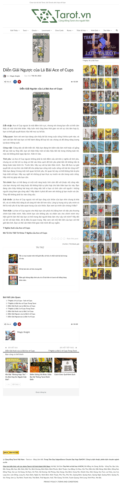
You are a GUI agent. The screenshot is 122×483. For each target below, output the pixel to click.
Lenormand (46, 30)
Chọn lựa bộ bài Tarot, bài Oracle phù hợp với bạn (48, 2)
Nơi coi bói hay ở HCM (74, 466)
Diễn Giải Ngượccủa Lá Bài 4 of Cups (21, 317)
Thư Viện (106, 30)
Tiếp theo (16, 384)
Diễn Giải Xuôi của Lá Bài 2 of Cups (20, 311)
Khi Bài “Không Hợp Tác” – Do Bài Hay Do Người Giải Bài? (16, 377)
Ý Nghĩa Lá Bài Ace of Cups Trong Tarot (22, 303)
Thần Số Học (81, 30)
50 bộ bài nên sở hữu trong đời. (30, 269)
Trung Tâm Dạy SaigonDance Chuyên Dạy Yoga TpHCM (64, 459)
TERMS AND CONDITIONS (68, 482)
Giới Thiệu (14, 30)
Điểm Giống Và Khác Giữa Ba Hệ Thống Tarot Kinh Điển (40, 377)
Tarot (25, 30)
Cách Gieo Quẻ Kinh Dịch (64, 374)
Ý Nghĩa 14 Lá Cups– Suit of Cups (20, 301)
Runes (69, 30)
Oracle (34, 30)
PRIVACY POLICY (50, 482)
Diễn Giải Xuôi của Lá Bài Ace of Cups (21, 306)
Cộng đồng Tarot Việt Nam (14, 459)
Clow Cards (59, 30)
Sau (8, 384)
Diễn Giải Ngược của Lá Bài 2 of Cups (21, 314)
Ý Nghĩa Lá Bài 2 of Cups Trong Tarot (21, 309)
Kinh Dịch (94, 30)
